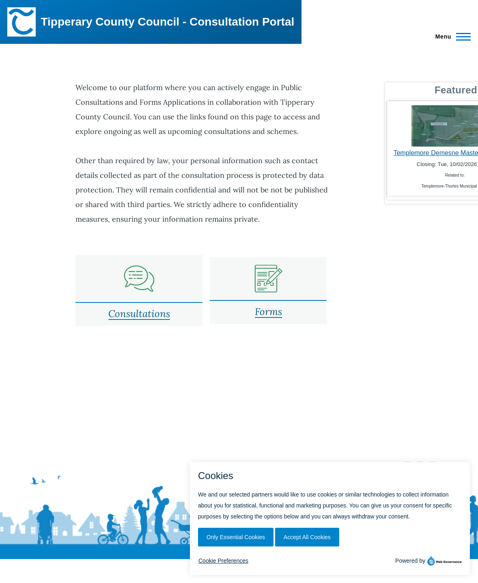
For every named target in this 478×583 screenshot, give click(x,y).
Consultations (139, 313)
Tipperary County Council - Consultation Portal (167, 21)
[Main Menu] (450, 36)
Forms (268, 311)
